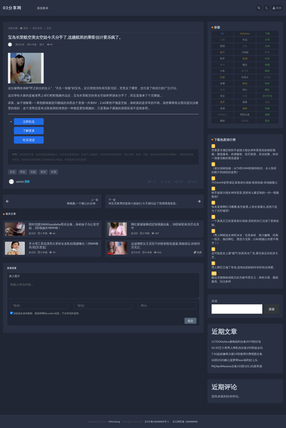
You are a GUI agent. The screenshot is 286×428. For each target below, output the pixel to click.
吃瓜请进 (29, 140)
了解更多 (29, 130)
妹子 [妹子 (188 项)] (222, 52)
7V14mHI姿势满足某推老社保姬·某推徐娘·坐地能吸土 (245, 182)
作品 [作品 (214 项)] (245, 39)
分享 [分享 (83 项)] (267, 39)
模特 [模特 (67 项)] (267, 70)
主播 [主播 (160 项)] (222, 39)
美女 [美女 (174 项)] (222, 95)
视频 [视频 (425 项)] (267, 101)
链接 (192, 181)
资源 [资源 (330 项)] (222, 108)
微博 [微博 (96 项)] (267, 52)
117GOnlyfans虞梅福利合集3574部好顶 (236, 341)
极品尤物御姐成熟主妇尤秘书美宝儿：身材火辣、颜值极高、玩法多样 (245, 279)
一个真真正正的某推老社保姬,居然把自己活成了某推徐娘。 (245, 222)
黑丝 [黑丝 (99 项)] (267, 120)
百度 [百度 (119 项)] (222, 77)
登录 (277, 8)
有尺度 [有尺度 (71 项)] (244, 70)
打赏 (152, 181)
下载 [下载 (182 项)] (267, 33)
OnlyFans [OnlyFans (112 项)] (245, 33)
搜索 (214, 301)
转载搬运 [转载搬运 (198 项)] (222, 114)
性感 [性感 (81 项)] (245, 58)
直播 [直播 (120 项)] (222, 83)
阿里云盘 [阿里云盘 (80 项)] (245, 114)
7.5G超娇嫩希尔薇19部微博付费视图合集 (237, 354)
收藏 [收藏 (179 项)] (267, 64)
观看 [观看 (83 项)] (245, 101)
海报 (179, 181)
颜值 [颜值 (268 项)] (222, 120)
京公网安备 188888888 (185, 421)
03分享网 (12, 7)
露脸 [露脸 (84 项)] (267, 114)
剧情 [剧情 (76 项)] (222, 45)
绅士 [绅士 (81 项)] (245, 89)
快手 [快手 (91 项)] (222, 58)
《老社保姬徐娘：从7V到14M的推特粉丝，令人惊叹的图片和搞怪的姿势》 (244, 170)
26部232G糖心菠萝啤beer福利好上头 (235, 360)
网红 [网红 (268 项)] (267, 89)
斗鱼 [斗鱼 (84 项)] (222, 70)
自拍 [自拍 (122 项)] (245, 95)
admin (19, 181)
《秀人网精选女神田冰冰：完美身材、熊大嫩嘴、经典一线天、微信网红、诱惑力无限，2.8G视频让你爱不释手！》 (245, 239)
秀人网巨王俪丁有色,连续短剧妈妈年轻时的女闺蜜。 (244, 267)
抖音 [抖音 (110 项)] (267, 58)
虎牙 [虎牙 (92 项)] (222, 101)
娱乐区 (32, 234)
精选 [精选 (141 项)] (222, 89)
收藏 (165, 181)
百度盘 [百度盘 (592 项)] (267, 77)
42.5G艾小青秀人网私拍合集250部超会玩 (237, 347)
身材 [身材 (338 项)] (245, 108)
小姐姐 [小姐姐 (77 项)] (244, 52)
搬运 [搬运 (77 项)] (245, 64)
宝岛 (12, 171)
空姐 (33, 171)
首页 (25, 28)
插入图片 (14, 277)
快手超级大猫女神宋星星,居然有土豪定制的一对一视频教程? (245, 194)
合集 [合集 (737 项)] (245, 45)
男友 (22, 171)
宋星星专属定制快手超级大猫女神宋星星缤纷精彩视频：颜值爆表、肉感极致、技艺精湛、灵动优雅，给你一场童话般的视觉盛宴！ (245, 154)
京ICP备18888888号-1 (157, 421)
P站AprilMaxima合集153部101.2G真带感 (237, 366)
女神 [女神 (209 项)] (267, 45)
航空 (43, 171)
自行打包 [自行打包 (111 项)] (267, 95)
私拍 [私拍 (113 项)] (245, 83)
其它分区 (37, 28)
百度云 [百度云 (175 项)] (244, 77)
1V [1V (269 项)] (222, 33)
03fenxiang (114, 421)
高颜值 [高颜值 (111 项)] (244, 120)
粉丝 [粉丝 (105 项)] (267, 83)
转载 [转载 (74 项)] (267, 108)
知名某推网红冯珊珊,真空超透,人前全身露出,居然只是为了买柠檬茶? (244, 208)
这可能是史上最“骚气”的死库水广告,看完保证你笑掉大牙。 (245, 255)
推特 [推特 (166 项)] (222, 64)
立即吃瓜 (29, 121)
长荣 (53, 171)
